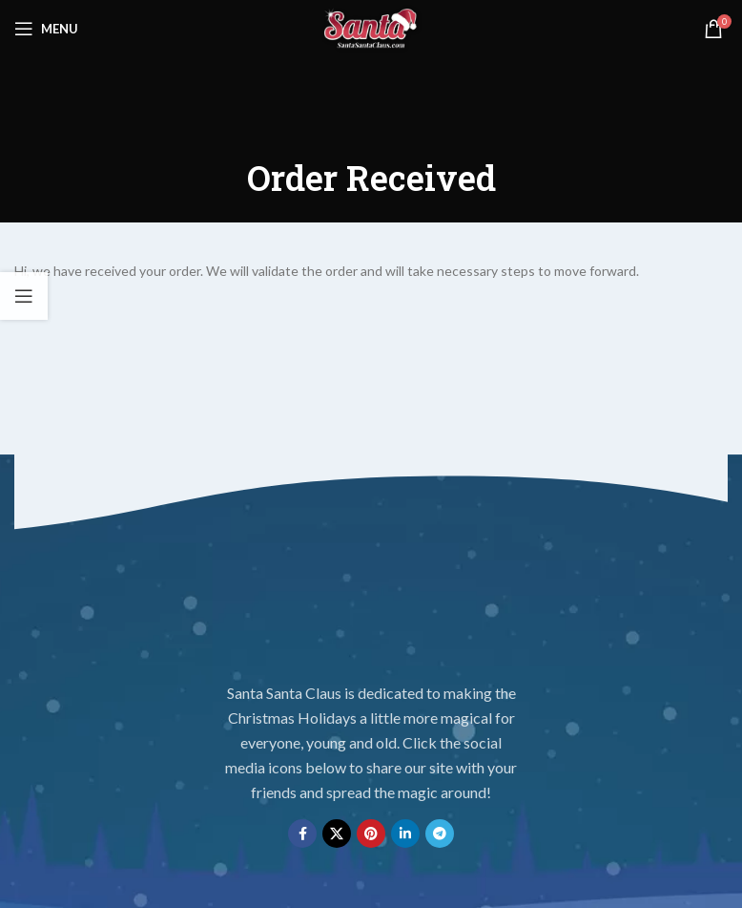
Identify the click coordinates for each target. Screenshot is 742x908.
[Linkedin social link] (405, 833)
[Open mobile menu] (46, 29)
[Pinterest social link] (371, 833)
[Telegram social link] (439, 833)
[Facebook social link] (302, 833)
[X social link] (336, 833)
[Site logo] (371, 27)
